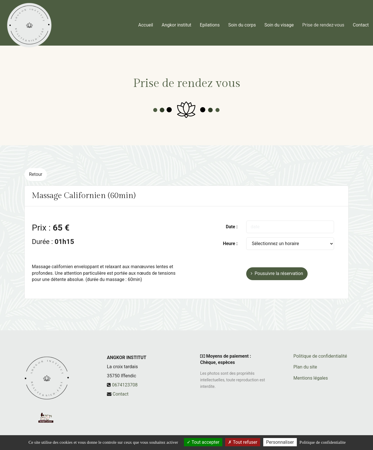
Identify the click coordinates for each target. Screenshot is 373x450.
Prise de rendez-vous (323, 22)
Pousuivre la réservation (277, 273)
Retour (35, 174)
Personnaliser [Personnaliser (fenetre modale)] (280, 442)
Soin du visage (279, 22)
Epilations (210, 22)
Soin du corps (242, 22)
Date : (232, 226)
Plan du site (305, 367)
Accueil (145, 22)
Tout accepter (203, 442)
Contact (361, 22)
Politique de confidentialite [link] (322, 442)
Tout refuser (242, 442)
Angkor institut (176, 22)
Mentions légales (310, 378)
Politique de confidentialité (320, 356)
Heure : (230, 243)
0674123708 (125, 385)
